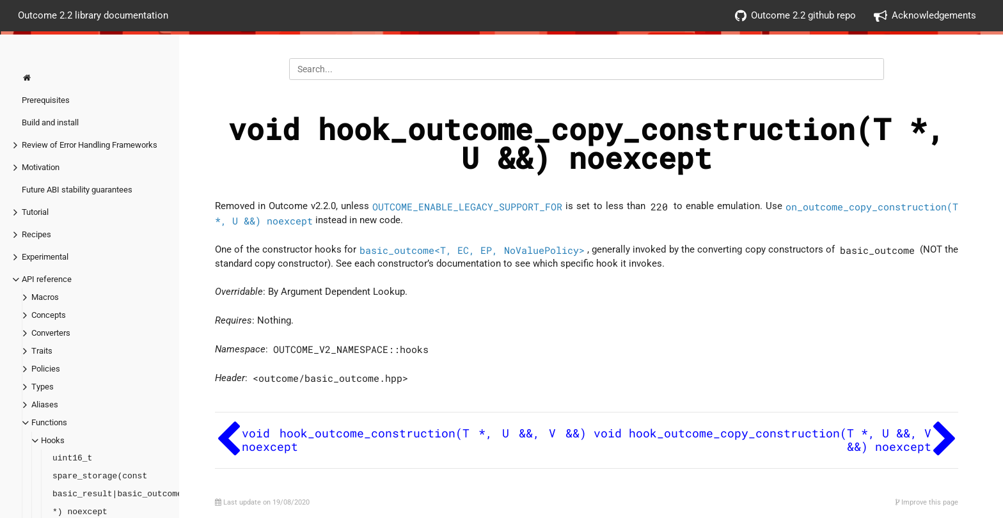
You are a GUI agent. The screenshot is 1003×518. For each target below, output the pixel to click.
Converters (50, 333)
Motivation (40, 167)
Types (42, 386)
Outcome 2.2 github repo (795, 15)
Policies (45, 368)
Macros (45, 297)
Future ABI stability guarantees (77, 189)
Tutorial (35, 212)
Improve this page (927, 502)
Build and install (50, 122)
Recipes (36, 234)
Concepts (48, 315)
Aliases (44, 404)
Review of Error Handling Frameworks (89, 145)
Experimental (45, 257)
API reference (47, 279)
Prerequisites (46, 100)
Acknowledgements (925, 15)
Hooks (53, 440)
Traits (41, 351)
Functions (49, 422)
